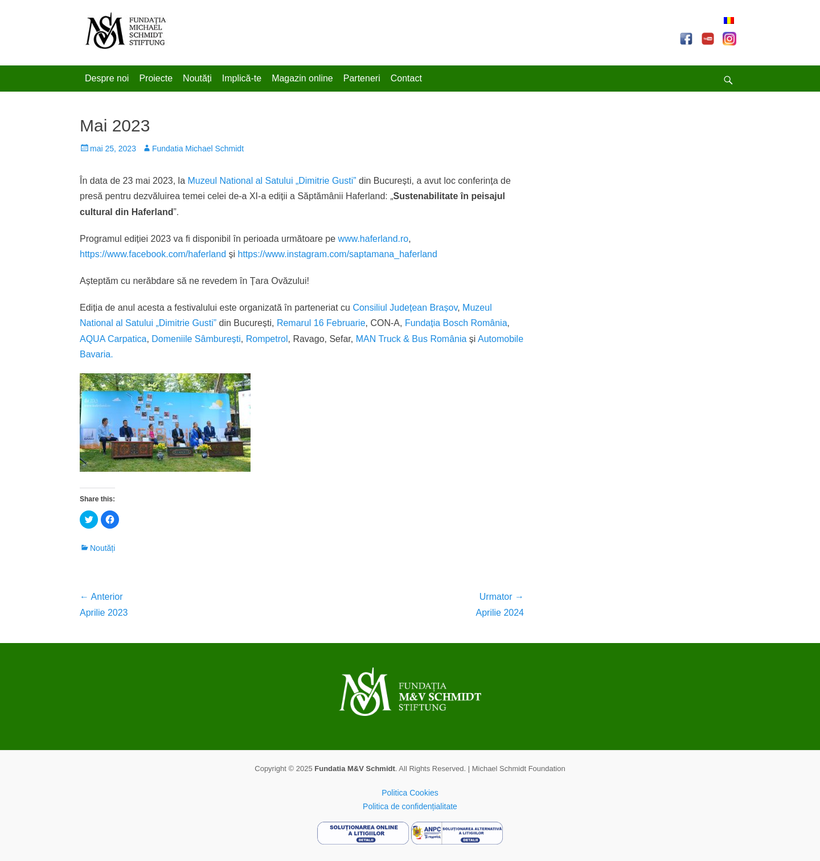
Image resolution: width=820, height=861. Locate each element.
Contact (406, 78)
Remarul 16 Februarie (321, 323)
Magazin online (302, 78)
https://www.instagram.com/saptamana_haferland (337, 254)
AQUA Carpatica (113, 339)
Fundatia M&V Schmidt (354, 768)
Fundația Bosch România (456, 323)
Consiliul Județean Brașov (404, 307)
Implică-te (241, 78)
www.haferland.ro (373, 239)
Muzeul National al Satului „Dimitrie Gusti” (271, 181)
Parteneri (361, 78)
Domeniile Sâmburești (196, 339)
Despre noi (107, 78)
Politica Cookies (410, 792)
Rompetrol (267, 339)
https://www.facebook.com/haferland (153, 254)
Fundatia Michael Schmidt (198, 148)
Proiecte (156, 78)
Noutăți (197, 78)
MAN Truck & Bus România (411, 339)
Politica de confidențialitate (410, 806)
